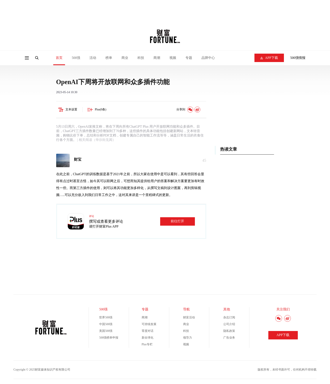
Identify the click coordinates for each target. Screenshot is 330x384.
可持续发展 (149, 324)
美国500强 (105, 330)
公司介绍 (229, 324)
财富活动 (189, 317)
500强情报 (297, 58)
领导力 (187, 337)
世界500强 (105, 317)
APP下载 (269, 58)
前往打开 (177, 221)
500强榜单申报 (108, 337)
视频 (172, 58)
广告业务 (229, 337)
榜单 (108, 58)
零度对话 (147, 330)
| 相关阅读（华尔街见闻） (96, 140)
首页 (59, 58)
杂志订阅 (229, 317)
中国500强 (105, 324)
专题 (188, 58)
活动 (92, 58)
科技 (140, 58)
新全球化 (147, 337)
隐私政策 (229, 330)
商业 (124, 58)
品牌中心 (208, 58)
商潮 (156, 58)
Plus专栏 (147, 344)
